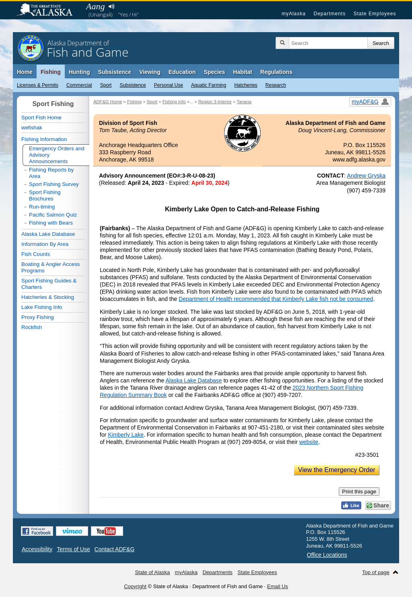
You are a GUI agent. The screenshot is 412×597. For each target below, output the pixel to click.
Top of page (375, 572)
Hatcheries (245, 85)
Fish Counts (35, 254)
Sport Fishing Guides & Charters (48, 284)
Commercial (79, 85)
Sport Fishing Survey (54, 184)
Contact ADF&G (115, 549)
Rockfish (31, 327)
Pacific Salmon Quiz (53, 215)
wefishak (31, 128)
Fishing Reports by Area (51, 173)
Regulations (276, 72)
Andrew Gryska (366, 175)
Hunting (79, 72)
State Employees (375, 13)
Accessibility (37, 549)
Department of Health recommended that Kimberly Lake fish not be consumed (276, 299)
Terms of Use (73, 549)
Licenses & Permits (37, 85)
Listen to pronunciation (111, 6)
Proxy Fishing (37, 317)
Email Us (277, 586)
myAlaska (294, 13)
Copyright (135, 586)
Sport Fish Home (41, 117)
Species (214, 72)
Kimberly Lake (126, 434)
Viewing (150, 72)
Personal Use (168, 85)
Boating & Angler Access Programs (50, 267)
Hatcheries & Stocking (47, 297)
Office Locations (327, 555)
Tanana (244, 101)
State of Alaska (48, 10)
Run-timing (42, 207)
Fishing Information (44, 139)
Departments (329, 13)
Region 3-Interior (215, 101)
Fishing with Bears (51, 223)
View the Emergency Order (336, 469)
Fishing (51, 72)
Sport (106, 85)
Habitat (242, 72)
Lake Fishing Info (41, 307)
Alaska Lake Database (193, 380)
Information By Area (44, 244)
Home (25, 72)
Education (182, 72)
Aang (95, 6)
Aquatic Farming (208, 85)
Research (276, 85)
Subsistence (132, 85)
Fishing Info (174, 101)
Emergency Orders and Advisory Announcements (56, 154)
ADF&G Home (107, 101)
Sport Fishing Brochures (45, 195)
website (308, 442)
